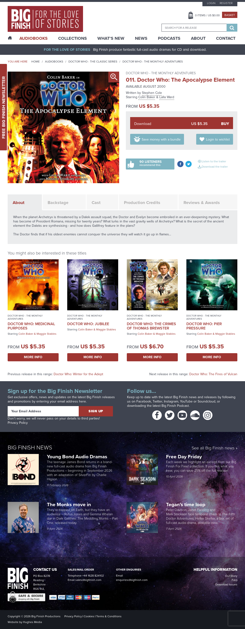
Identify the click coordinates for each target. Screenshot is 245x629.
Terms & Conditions (109, 616)
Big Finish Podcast (175, 405)
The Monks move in (69, 504)
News (141, 38)
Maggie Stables (46, 334)
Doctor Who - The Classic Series (92, 61)
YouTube (186, 401)
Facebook (143, 401)
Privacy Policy (18, 422)
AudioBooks (33, 38)
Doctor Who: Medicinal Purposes (31, 326)
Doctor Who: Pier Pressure (204, 326)
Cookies (89, 616)
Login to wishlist (218, 139)
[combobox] (194, 28)
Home (35, 61)
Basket (229, 15)
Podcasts (169, 38)
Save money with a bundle (161, 139)
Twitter (157, 401)
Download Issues (226, 584)
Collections (72, 38)
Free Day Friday (184, 456)
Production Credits (142, 202)
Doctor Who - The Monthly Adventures (152, 61)
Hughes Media (32, 622)
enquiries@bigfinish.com (132, 580)
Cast (96, 202)
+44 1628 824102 (93, 575)
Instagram (171, 401)
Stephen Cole (152, 92)
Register (226, 3)
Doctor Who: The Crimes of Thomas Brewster (151, 326)
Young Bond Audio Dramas (77, 456)
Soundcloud (206, 401)
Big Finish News (30, 447)
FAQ (234, 580)
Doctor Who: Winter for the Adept (78, 374)
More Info (33, 357)
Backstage (58, 202)
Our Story (231, 576)
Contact (225, 38)
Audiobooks (54, 61)
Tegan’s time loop (186, 504)
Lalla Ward (166, 97)
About (198, 38)
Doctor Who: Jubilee (88, 324)
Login (211, 3)
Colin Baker (146, 97)
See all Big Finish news (213, 448)
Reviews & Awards (202, 202)
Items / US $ (207, 15)
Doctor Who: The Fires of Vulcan (213, 374)
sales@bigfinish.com (88, 580)
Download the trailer (215, 166)
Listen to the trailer (214, 161)
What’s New (110, 38)
